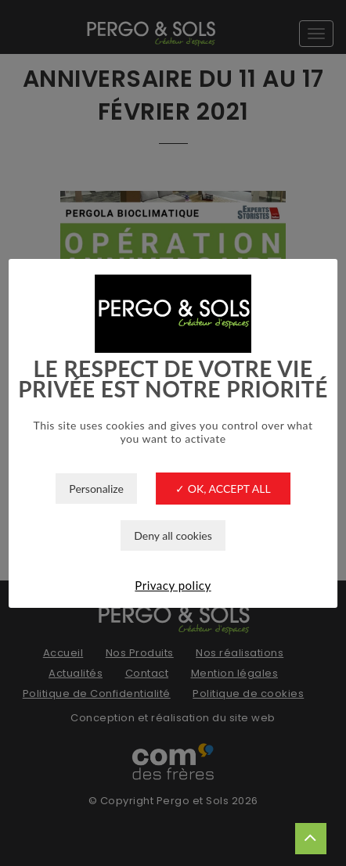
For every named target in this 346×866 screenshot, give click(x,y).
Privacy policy (173, 585)
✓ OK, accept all (222, 488)
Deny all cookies (173, 535)
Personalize (96, 488)
